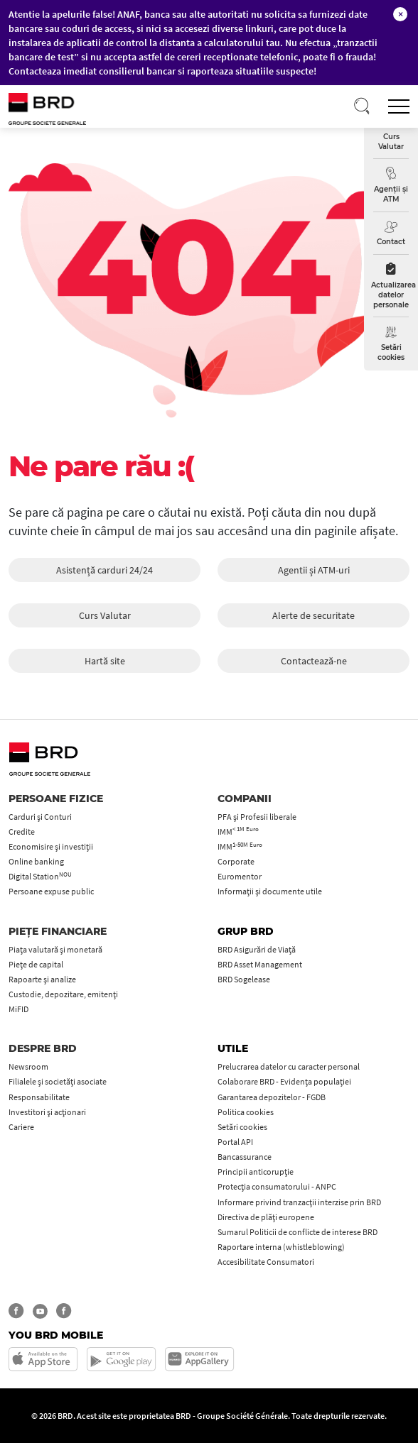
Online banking (36, 861)
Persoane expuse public (51, 891)
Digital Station (40, 876)
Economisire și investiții (51, 846)
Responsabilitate (39, 1097)
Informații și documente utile (270, 891)
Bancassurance (245, 1156)
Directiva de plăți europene (266, 1217)
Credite (22, 831)
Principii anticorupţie (256, 1171)
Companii (245, 798)
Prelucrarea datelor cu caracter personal (289, 1066)
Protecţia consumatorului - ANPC (277, 1186)
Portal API (235, 1141)
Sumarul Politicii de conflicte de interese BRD (297, 1232)
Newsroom (28, 1066)
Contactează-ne (314, 660)
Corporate (236, 861)
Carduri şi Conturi (40, 816)
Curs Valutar (105, 615)
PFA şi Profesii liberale (257, 816)
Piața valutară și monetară (55, 949)
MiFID (18, 1009)
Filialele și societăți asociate (58, 1081)
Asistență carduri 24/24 (104, 570)
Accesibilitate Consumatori (266, 1261)
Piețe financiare (58, 931)
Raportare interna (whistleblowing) (281, 1246)
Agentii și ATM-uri (314, 570)
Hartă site (105, 660)
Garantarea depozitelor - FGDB (272, 1097)
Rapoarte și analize (42, 979)
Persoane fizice (56, 798)
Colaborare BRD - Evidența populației (284, 1081)
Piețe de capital (36, 964)
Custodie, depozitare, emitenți (63, 994)
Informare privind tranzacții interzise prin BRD (299, 1202)
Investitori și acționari (47, 1112)
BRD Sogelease (244, 979)
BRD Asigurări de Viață (257, 949)
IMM (238, 831)
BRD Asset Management (260, 964)
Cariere (21, 1126)
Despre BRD (43, 1048)
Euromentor (240, 876)
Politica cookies (246, 1112)
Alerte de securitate (313, 615)
